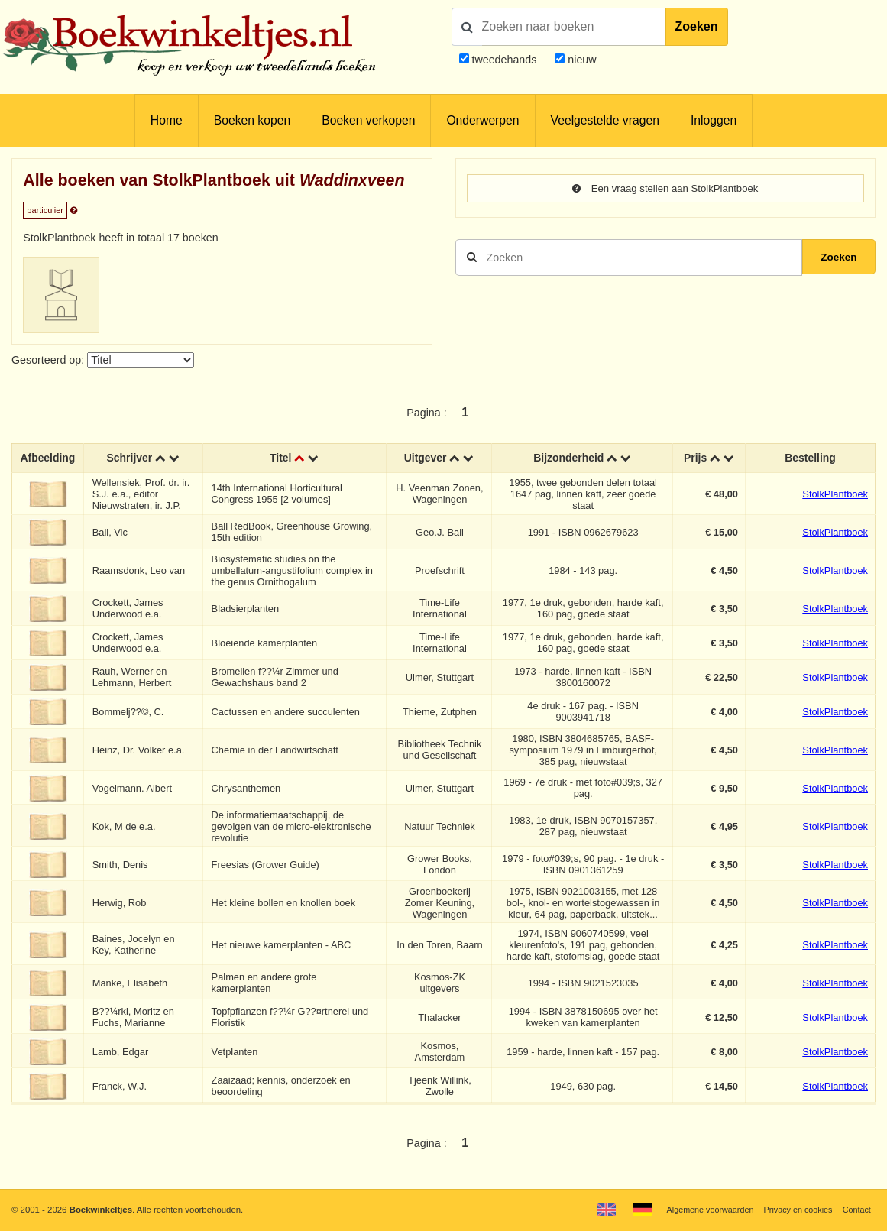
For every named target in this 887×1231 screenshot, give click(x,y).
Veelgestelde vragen (605, 120)
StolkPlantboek (835, 494)
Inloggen (713, 120)
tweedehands (503, 59)
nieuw (580, 59)
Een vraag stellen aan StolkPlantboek (665, 189)
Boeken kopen (252, 120)
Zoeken (696, 26)
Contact (856, 1209)
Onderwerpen (482, 120)
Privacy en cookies (794, 1209)
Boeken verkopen (368, 120)
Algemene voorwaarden (702, 1209)
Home (167, 120)
